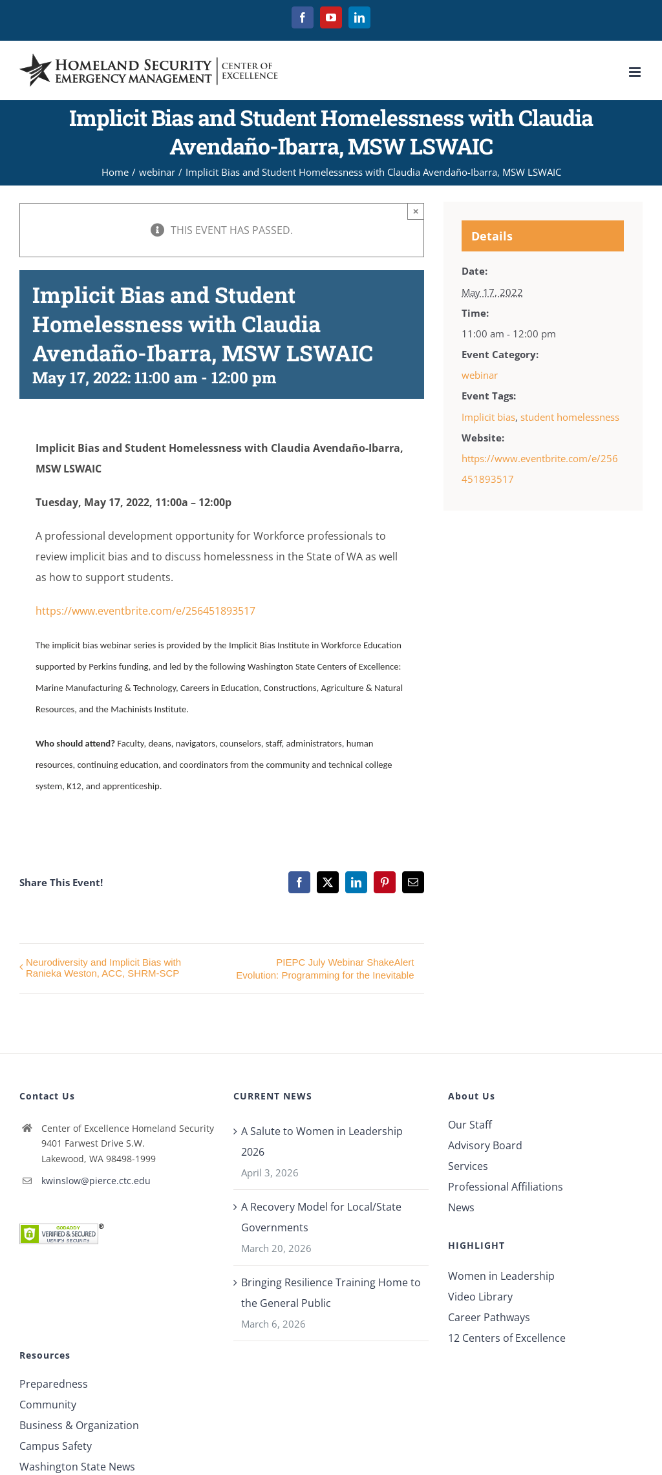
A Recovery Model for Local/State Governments (321, 1217)
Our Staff (470, 1125)
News (461, 1207)
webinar (480, 374)
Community (47, 1404)
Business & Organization (79, 1425)
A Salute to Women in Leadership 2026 (322, 1141)
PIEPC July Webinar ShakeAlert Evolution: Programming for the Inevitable (325, 969)
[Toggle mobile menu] (636, 72)
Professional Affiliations (505, 1187)
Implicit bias (488, 416)
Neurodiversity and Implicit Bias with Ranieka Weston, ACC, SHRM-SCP (103, 968)
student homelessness (569, 416)
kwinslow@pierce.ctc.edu (96, 1180)
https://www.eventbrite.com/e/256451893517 (145, 611)
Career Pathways (489, 1317)
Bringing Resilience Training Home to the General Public (331, 1292)
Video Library (480, 1296)
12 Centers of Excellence (507, 1338)
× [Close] (416, 211)
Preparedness (53, 1384)
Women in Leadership (501, 1276)
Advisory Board (485, 1145)
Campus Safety (55, 1446)
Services (468, 1166)
